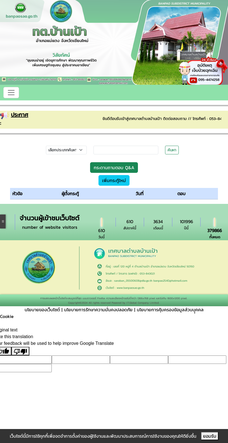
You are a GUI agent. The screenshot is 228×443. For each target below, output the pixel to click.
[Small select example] (66, 150)
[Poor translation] (20, 351)
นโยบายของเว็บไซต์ (42, 309)
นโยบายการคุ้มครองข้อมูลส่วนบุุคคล (170, 309)
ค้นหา (172, 150)
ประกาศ (19, 114)
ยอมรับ (209, 436)
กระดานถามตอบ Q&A (114, 167)
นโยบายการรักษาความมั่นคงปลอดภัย (98, 309)
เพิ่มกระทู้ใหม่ (114, 180)
